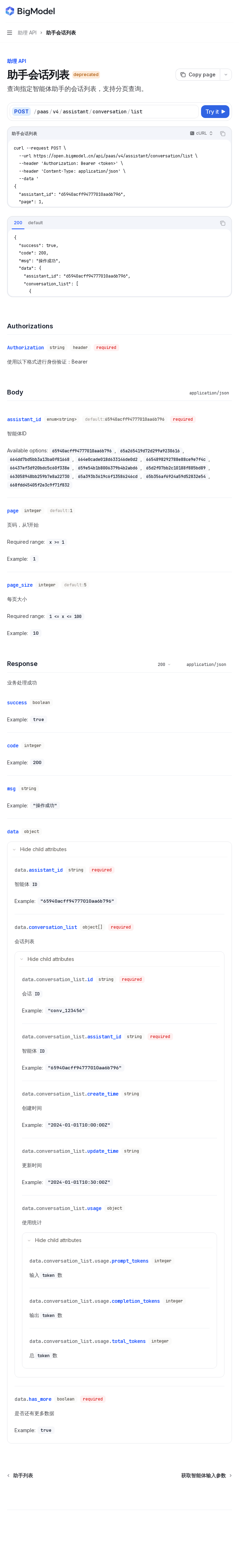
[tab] (18, 223)
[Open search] (216, 11)
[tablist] (111, 223)
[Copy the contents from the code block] (222, 133)
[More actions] (229, 11)
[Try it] (215, 111)
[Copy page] (198, 75)
